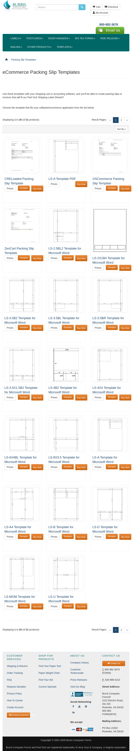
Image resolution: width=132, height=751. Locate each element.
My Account (100, 12)
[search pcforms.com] (82, 7)
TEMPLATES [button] (65, 47)
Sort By (121, 129)
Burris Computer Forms (78, 740)
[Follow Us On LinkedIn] (73, 712)
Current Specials (48, 686)
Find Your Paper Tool (50, 666)
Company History (79, 662)
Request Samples (16, 686)
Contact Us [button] (113, 663)
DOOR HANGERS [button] (59, 38)
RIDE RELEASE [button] (110, 38)
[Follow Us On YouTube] (79, 706)
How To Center (15, 700)
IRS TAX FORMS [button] (85, 38)
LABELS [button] (15, 38)
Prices (10, 188)
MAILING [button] (16, 47)
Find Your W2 (46, 679)
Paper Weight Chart (49, 673)
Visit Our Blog (77, 686)
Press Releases (78, 679)
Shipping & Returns (17, 666)
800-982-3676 (108, 24)
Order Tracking (15, 673)
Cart (96, 7)
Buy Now (37, 189)
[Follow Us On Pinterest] (86, 706)
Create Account (15, 707)
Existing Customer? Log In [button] (19, 715)
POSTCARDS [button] (34, 38)
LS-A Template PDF (62, 179)
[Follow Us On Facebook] (73, 706)
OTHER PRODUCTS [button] (39, 47)
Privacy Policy (14, 693)
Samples (24, 188)
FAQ (9, 679)
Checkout (111, 7)
